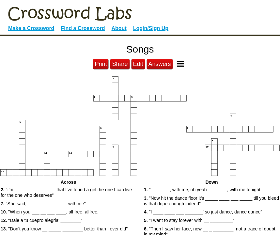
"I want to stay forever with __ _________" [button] (189, 220)
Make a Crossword (31, 28)
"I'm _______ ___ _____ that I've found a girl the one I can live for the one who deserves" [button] (66, 192)
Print (101, 64)
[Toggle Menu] (180, 64)
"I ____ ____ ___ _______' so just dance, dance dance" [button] (203, 211)
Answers (159, 64)
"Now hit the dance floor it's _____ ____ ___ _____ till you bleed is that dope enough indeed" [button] (211, 201)
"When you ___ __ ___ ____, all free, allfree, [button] (50, 211)
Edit (138, 64)
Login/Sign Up (150, 28)
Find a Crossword (83, 28)
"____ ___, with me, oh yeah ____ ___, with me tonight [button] (202, 189)
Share (120, 64)
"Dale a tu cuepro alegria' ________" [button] (42, 220)
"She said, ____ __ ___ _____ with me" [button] (43, 203)
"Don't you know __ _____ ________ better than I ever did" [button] (64, 228)
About (119, 28)
